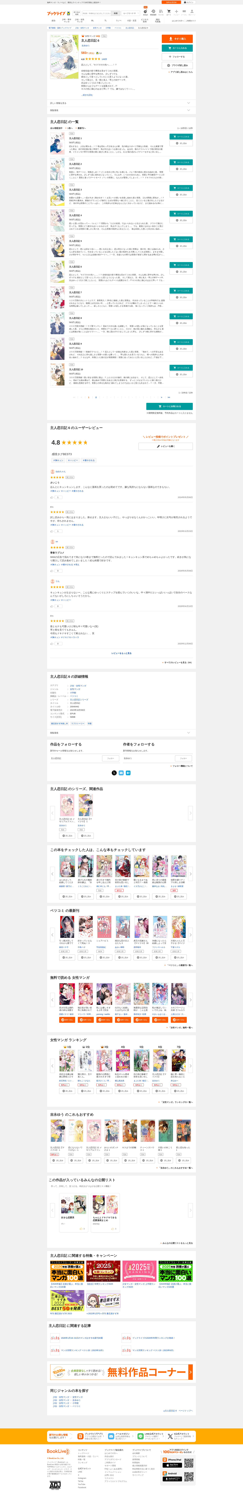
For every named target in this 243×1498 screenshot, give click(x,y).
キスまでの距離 (129, 1147)
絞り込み (77, 13)
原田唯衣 (137, 947)
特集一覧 (81, 1459)
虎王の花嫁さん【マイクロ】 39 (141, 942)
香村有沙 (137, 1014)
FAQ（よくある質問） (114, 1469)
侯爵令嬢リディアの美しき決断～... (178, 882)
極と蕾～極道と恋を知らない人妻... (178, 1076)
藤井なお (156, 886)
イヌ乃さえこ (139, 886)
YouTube (81, 1484)
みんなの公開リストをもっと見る (178, 1243)
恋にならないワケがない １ (75, 1148)
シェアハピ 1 (102, 941)
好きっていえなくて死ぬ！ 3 (85, 942)
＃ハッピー (73, 460)
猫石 (126, 886)
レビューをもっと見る (121, 653)
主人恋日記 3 (75, 189)
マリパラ (81, 1014)
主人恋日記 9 (75, 344)
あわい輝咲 (119, 947)
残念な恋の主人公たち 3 (122, 942)
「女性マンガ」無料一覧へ (181, 1027)
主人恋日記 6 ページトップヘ (178, 1411)
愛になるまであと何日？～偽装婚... (141, 882)
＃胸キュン (58, 460)
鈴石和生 (63, 1081)
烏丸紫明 (164, 886)
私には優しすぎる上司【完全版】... (103, 1010)
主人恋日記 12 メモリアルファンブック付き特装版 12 (94, 1151)
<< (74, 397)
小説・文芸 (131, 20)
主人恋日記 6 (75, 266)
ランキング (82, 1462)
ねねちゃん (61, 471)
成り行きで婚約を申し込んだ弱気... (103, 882)
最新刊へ (82, 128)
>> (169, 397)
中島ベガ (81, 947)
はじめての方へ (178, 21)
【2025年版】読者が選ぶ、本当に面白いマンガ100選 (175, 1285)
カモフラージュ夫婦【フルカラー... (178, 1010)
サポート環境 (110, 1466)
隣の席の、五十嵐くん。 (85, 1075)
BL (92, 20)
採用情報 (136, 1459)
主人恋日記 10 (76, 369)
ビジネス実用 (144, 20)
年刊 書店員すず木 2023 (61, 1313)
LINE (80, 1472)
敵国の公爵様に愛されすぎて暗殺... (103, 1076)
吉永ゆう (86, 45)
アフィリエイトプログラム (116, 1481)
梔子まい (118, 1014)
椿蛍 (72, 1014)
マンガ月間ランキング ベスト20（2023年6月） (153, 1350)
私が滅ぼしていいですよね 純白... (159, 1010)
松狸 (144, 1014)
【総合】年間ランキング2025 (99, 1284)
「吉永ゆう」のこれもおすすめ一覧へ (176, 1168)
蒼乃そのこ (70, 886)
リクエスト (109, 1478)
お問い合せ (109, 1475)
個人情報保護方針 (139, 1466)
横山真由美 (119, 1081)
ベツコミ (74, 696)
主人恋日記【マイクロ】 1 (85, 820)
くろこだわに (83, 886)
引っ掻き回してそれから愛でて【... (66, 943)
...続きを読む (87, 95)
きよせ (173, 886)
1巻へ (70, 128)
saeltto (107, 1014)
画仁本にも (101, 886)
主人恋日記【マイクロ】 (159, 1075)
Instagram (82, 1478)
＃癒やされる (89, 460)
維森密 (62, 886)
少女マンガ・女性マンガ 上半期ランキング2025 (138, 1285)
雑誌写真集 (158, 20)
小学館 (73, 693)
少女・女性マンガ (79, 20)
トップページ (83, 1453)
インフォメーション (113, 1472)
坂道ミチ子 (63, 947)
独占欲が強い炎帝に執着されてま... (85, 1010)
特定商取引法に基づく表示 (143, 1469)
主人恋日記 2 (75, 164)
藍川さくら (101, 1081)
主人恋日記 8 (75, 318)
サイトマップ (138, 1475)
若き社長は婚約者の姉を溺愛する (66, 1010)
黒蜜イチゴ (63, 1014)
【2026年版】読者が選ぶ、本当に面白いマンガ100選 (66, 1285)
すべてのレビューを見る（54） (178, 662)
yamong (99, 1014)
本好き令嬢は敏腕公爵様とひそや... (66, 1076)
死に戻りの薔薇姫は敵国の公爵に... (159, 882)
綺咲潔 (180, 886)
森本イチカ (128, 1014)
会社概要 (136, 1453)
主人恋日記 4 (75, 215)
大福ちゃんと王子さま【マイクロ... (178, 943)
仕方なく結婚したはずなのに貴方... (122, 1010)
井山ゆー (174, 1081)
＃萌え (76, 564)
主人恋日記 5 (75, 241)
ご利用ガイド (191, 21)
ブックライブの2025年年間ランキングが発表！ (153, 1338)
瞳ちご (80, 1081)
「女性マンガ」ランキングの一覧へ (177, 1102)
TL (105, 20)
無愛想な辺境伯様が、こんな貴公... (141, 1010)
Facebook (82, 1487)
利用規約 (136, 1462)
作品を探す (109, 1456)
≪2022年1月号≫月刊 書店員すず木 (102, 1313)
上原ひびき (175, 1014)
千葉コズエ (175, 947)
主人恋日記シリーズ (79, 699)
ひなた (87, 1081)
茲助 (131, 886)
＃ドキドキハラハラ (70, 637)
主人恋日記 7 (75, 292)
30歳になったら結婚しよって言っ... (159, 943)
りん (58, 581)
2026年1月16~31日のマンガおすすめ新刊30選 (82, 1338)
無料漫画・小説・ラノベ (88, 1456)
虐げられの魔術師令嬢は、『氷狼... (85, 882)
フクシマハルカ (158, 947)
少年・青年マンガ (66, 20)
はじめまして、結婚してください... (66, 882)
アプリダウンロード (113, 1459)
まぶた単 (118, 886)
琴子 (109, 886)
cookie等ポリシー (139, 1472)
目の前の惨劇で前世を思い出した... (122, 882)
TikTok (80, 1481)
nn (57, 541)
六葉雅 (184, 1014)
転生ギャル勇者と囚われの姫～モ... (122, 1076)
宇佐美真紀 (101, 947)
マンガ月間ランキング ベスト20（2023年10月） (83, 1350)
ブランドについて (139, 1456)
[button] (67, 836)
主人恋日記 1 (75, 138)
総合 (53, 20)
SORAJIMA (91, 1014)
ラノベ (119, 20)
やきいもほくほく (159, 1014)
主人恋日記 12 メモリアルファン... (67, 820)
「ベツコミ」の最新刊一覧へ (180, 965)
